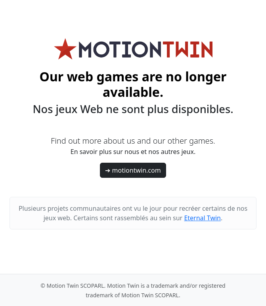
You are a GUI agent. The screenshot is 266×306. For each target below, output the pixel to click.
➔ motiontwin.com (133, 170)
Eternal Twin (202, 218)
